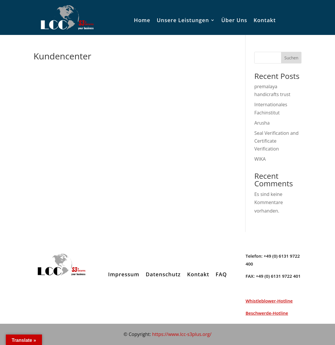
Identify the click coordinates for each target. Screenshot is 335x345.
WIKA (260, 159)
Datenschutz (163, 274)
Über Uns (234, 20)
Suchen (291, 58)
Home (142, 20)
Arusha (262, 123)
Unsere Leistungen (183, 20)
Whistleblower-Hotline (269, 301)
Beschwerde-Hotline (266, 313)
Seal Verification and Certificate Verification (276, 141)
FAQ (221, 274)
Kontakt (265, 20)
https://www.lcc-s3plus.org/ (181, 334)
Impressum (123, 274)
